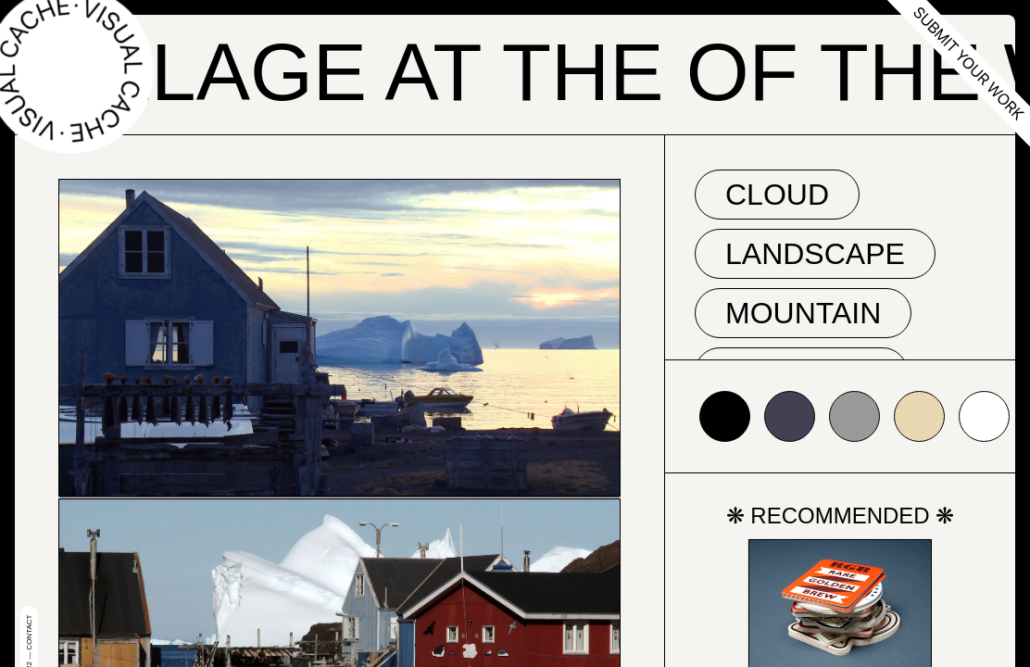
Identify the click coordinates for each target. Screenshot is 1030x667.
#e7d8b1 (919, 416)
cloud (777, 194)
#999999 (854, 416)
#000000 (724, 416)
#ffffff (984, 416)
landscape (815, 254)
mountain (803, 313)
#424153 (789, 416)
